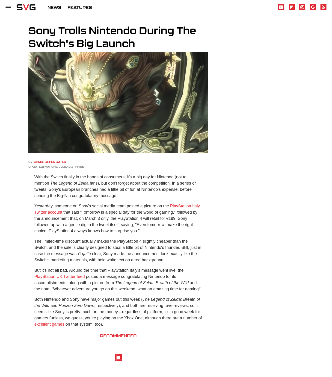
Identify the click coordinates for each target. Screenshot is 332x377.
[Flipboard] (292, 9)
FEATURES (80, 7)
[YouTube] (281, 9)
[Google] (313, 9)
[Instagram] (302, 9)
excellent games (49, 324)
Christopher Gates (50, 162)
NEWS (54, 7)
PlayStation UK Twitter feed (59, 276)
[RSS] (323, 9)
